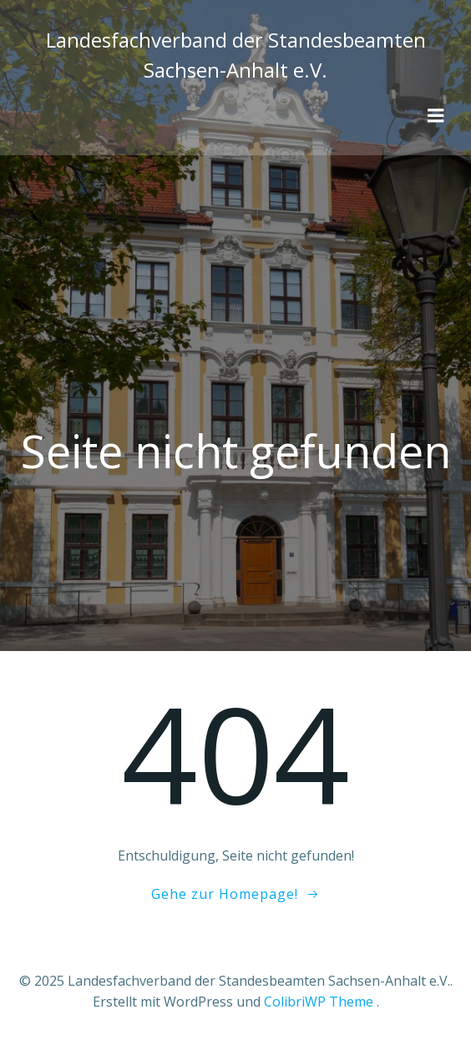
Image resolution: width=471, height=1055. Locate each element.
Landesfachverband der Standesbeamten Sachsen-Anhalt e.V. (236, 54)
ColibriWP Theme (318, 1001)
